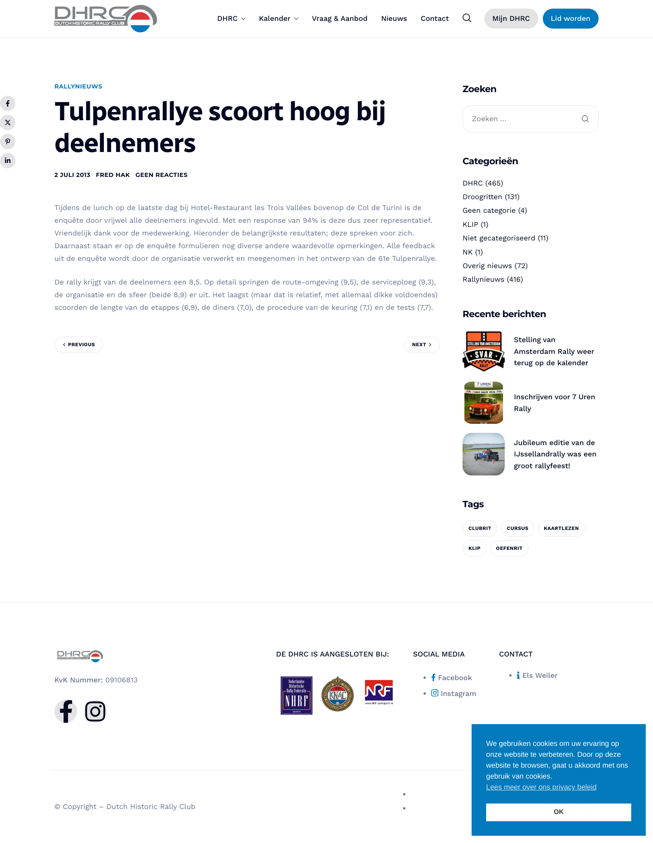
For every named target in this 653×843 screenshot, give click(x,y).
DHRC (231, 18)
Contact (435, 18)
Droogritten (482, 196)
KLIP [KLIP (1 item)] (474, 548)
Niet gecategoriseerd (499, 238)
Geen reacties (162, 175)
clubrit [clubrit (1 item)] (480, 528)
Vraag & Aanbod (340, 18)
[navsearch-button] (467, 18)
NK (468, 252)
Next (419, 345)
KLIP (470, 224)
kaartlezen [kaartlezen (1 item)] (561, 528)
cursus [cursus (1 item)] (518, 528)
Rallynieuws (78, 86)
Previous (81, 345)
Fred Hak (113, 175)
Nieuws (394, 18)
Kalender (278, 18)
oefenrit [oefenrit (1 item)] (509, 548)
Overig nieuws (487, 265)
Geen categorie (489, 210)
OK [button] (559, 812)
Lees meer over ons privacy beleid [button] (541, 787)
